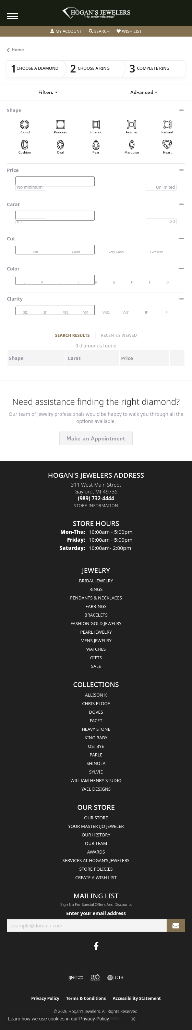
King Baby (96, 738)
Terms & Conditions (86, 998)
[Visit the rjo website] (95, 978)
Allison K (96, 695)
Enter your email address (96, 913)
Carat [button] (13, 204)
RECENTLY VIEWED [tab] (119, 335)
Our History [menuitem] (96, 835)
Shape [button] (14, 110)
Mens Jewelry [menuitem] (96, 640)
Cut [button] (11, 238)
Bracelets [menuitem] (95, 615)
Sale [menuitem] (96, 666)
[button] (66, 31)
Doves (96, 712)
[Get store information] (96, 506)
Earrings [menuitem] (96, 606)
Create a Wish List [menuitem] (96, 877)
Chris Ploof (96, 703)
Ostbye (96, 746)
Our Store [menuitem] (96, 818)
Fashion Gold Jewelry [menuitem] (96, 623)
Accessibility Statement (137, 998)
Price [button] (13, 170)
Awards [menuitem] (96, 852)
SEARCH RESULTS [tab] (72, 335)
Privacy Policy (45, 998)
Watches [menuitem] (96, 649)
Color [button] (13, 268)
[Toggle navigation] (12, 16)
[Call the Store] (96, 498)
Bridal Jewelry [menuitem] (96, 581)
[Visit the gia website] (115, 978)
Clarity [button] (15, 298)
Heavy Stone (96, 729)
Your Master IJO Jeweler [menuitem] (96, 826)
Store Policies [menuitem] (96, 869)
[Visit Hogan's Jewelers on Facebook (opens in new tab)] (96, 946)
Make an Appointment (96, 438)
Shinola (95, 763)
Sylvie (96, 772)
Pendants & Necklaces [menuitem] (96, 598)
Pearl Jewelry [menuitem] (96, 632)
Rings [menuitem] (96, 589)
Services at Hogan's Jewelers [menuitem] (96, 860)
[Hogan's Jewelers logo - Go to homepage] (96, 13)
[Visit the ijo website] (76, 978)
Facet (96, 720)
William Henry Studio (95, 780)
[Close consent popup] (133, 1019)
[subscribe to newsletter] (176, 925)
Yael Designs (96, 789)
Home (18, 50)
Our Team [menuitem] (96, 843)
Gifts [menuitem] (96, 658)
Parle (95, 755)
